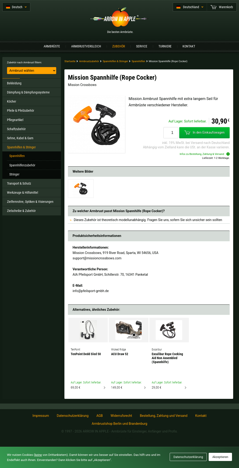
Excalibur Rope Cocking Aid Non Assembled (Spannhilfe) (167, 358)
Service (141, 46)
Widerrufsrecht (121, 415)
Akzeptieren (220, 457)
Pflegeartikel (15, 120)
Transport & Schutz (19, 183)
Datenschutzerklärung (72, 415)
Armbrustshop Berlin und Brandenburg (119, 423)
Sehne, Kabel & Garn (20, 138)
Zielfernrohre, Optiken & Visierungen (30, 202)
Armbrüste (52, 46)
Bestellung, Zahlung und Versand (163, 415)
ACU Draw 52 (119, 354)
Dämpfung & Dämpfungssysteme (28, 92)
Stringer (14, 174)
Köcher (11, 101)
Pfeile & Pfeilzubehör (20, 110)
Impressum (40, 415)
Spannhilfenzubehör (22, 165)
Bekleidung (14, 83)
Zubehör (118, 46)
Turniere (165, 46)
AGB (99, 415)
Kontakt (189, 46)
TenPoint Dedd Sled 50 (86, 354)
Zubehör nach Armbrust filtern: (24, 62)
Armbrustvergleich (86, 46)
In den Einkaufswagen (204, 132)
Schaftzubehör (16, 129)
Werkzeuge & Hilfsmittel (22, 192)
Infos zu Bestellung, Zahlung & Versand (205, 154)
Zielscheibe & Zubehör (21, 211)
